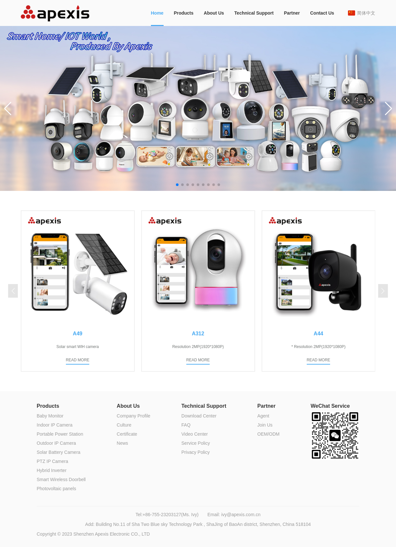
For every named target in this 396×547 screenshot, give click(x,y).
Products (183, 13)
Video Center (194, 434)
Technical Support (254, 13)
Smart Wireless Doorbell (61, 479)
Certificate (127, 434)
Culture (124, 425)
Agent (263, 415)
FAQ (186, 425)
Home (157, 13)
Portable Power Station (60, 434)
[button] (7, 108)
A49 (77, 333)
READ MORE (78, 360)
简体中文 (366, 13)
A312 (198, 333)
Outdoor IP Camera (56, 443)
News (122, 443)
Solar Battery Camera (58, 452)
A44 (318, 333)
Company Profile (134, 415)
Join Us (265, 425)
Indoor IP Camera (54, 425)
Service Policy (195, 443)
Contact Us (322, 13)
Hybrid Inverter (52, 470)
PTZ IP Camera (52, 461)
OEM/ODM (268, 434)
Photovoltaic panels (56, 488)
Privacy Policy (195, 452)
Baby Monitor (50, 415)
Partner (292, 13)
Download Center (199, 415)
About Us (214, 13)
